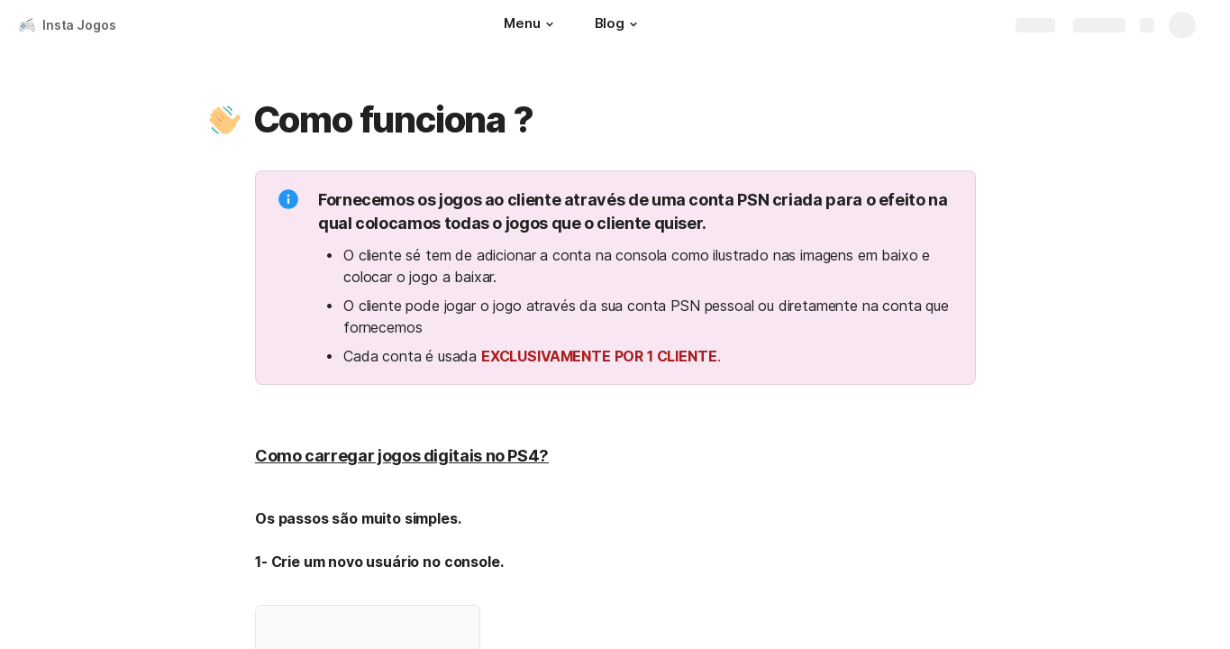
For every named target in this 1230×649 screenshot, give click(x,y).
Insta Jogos (78, 24)
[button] (550, 24)
